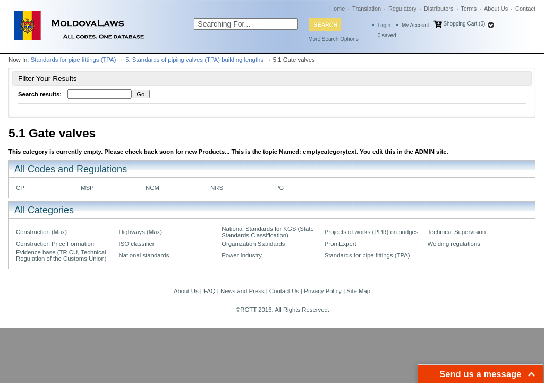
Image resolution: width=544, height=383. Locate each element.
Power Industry (242, 255)
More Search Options (333, 39)
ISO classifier (137, 243)
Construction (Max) (41, 232)
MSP (87, 188)
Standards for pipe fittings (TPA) (73, 59)
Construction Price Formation (55, 243)
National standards (144, 255)
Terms (469, 8)
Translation (366, 8)
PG (279, 188)
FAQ (209, 291)
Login (384, 25)
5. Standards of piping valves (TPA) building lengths (194, 59)
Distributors (439, 8)
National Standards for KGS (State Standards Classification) (268, 232)
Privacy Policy (323, 291)
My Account (415, 25)
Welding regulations (453, 243)
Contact (525, 8)
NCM (152, 188)
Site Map (358, 291)
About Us (496, 8)
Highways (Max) (140, 232)
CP (20, 188)
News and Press (242, 291)
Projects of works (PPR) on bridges (372, 232)
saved (387, 35)
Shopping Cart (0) (464, 24)
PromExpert (340, 243)
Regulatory (402, 8)
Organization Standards (253, 243)
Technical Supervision (456, 232)
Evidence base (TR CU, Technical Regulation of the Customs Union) (61, 255)
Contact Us (284, 291)
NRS (216, 188)
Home (337, 8)
